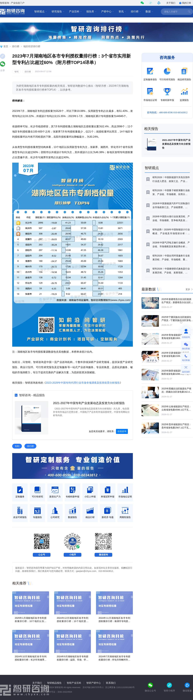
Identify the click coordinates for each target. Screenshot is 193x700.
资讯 (122, 11)
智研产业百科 (74, 682)
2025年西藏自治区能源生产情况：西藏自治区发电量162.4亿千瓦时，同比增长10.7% (176, 391)
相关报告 (151, 129)
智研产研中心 (93, 682)
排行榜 (136, 11)
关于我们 (170, 3)
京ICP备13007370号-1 (93, 687)
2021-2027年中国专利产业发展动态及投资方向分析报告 (89, 403)
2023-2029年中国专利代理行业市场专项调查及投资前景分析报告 (83, 382)
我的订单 (185, 3)
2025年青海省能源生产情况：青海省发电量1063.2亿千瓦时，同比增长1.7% (176, 338)
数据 (149, 11)
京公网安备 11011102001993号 (120, 687)
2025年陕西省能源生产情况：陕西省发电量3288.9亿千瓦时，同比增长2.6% (176, 373)
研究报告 (58, 11)
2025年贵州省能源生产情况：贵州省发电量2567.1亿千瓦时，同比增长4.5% (176, 427)
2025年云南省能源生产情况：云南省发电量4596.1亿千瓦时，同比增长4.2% (176, 409)
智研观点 (40, 11)
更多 (188, 289)
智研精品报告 (54, 682)
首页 (5, 46)
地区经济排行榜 (31, 46)
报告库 (91, 11)
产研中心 (107, 11)
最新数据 (149, 289)
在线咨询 (121, 431)
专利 (16, 71)
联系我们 (111, 682)
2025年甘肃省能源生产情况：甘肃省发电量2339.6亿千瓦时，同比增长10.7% (176, 356)
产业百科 (75, 11)
